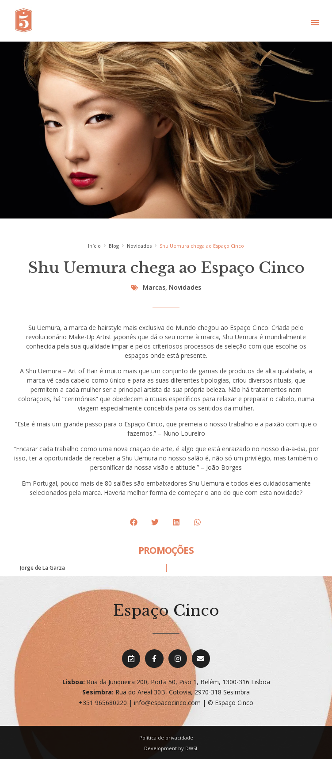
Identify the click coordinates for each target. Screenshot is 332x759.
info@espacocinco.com (167, 702)
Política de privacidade (166, 737)
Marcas (154, 287)
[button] (315, 22)
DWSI (191, 748)
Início (94, 245)
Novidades (139, 245)
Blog (114, 245)
